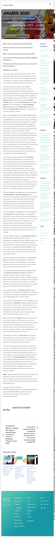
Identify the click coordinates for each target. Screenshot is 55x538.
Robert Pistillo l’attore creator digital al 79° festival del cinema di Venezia (8, 471)
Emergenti (19, 508)
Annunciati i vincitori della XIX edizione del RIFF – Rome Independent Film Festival (27, 25)
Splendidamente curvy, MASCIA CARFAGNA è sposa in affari (46, 116)
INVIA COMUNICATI (19, 526)
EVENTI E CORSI (18, 523)
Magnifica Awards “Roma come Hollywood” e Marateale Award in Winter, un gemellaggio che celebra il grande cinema (32, 475)
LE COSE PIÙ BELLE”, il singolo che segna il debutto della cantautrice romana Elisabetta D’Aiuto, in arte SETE (12, 434)
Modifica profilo (44, 235)
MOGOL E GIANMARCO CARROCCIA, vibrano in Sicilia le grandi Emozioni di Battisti (45, 91)
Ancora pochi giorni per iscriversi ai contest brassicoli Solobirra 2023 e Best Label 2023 (20, 472)
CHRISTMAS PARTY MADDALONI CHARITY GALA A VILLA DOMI (45, 148)
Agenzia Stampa (11, 35)
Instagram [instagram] (44, 504)
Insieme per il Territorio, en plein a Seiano (46, 172)
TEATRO (17, 511)
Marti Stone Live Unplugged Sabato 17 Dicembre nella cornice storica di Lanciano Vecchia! (45, 157)
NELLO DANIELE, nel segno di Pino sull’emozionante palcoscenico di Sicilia (45, 71)
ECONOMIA (18, 520)
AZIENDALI (17, 517)
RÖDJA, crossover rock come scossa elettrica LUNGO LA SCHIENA (46, 123)
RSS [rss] (43, 507)
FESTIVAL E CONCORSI (27, 18)
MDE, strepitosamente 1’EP (45, 50)
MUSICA (17, 504)
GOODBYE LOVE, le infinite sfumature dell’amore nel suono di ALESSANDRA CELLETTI (45, 80)
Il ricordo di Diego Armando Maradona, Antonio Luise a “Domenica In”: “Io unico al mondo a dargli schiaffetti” (29, 434)
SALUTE (16, 513)
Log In (41, 240)
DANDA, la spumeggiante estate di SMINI (46, 99)
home (41, 230)
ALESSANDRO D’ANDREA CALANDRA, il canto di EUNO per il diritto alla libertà (46, 108)
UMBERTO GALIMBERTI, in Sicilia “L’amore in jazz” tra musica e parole (45, 62)
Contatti (42, 243)
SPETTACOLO (18, 501)
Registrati (42, 238)
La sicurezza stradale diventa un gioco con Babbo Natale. (45, 166)
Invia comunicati (44, 233)
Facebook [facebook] (44, 501)
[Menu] (50, 3)
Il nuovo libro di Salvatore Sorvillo (44, 55)
